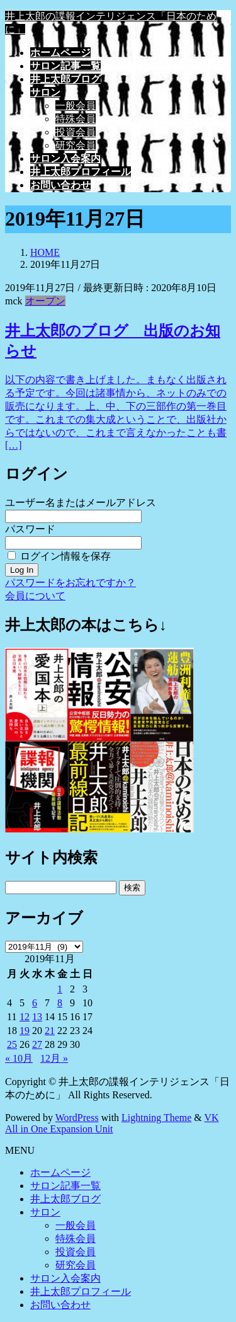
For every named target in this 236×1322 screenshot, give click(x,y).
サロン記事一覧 (65, 1185)
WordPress (77, 1117)
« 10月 (19, 1058)
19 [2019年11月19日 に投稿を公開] (25, 1030)
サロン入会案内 (65, 1278)
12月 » (54, 1058)
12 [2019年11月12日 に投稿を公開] (25, 1016)
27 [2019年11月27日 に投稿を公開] (37, 1044)
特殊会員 (75, 118)
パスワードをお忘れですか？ (70, 582)
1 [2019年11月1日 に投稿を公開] (59, 989)
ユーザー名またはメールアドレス (80, 502)
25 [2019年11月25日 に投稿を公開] (12, 1044)
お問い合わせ (60, 1304)
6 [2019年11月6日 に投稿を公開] (34, 1002)
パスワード (30, 529)
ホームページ (60, 1172)
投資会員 (75, 132)
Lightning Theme (156, 1117)
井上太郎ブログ (65, 1198)
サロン (45, 1212)
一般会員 (75, 105)
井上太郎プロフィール (80, 1291)
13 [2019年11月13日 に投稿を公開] (37, 1016)
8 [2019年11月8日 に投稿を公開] (59, 1002)
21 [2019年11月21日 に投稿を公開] (50, 1030)
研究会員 (75, 145)
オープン (45, 301)
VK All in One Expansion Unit (112, 1123)
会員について (35, 595)
